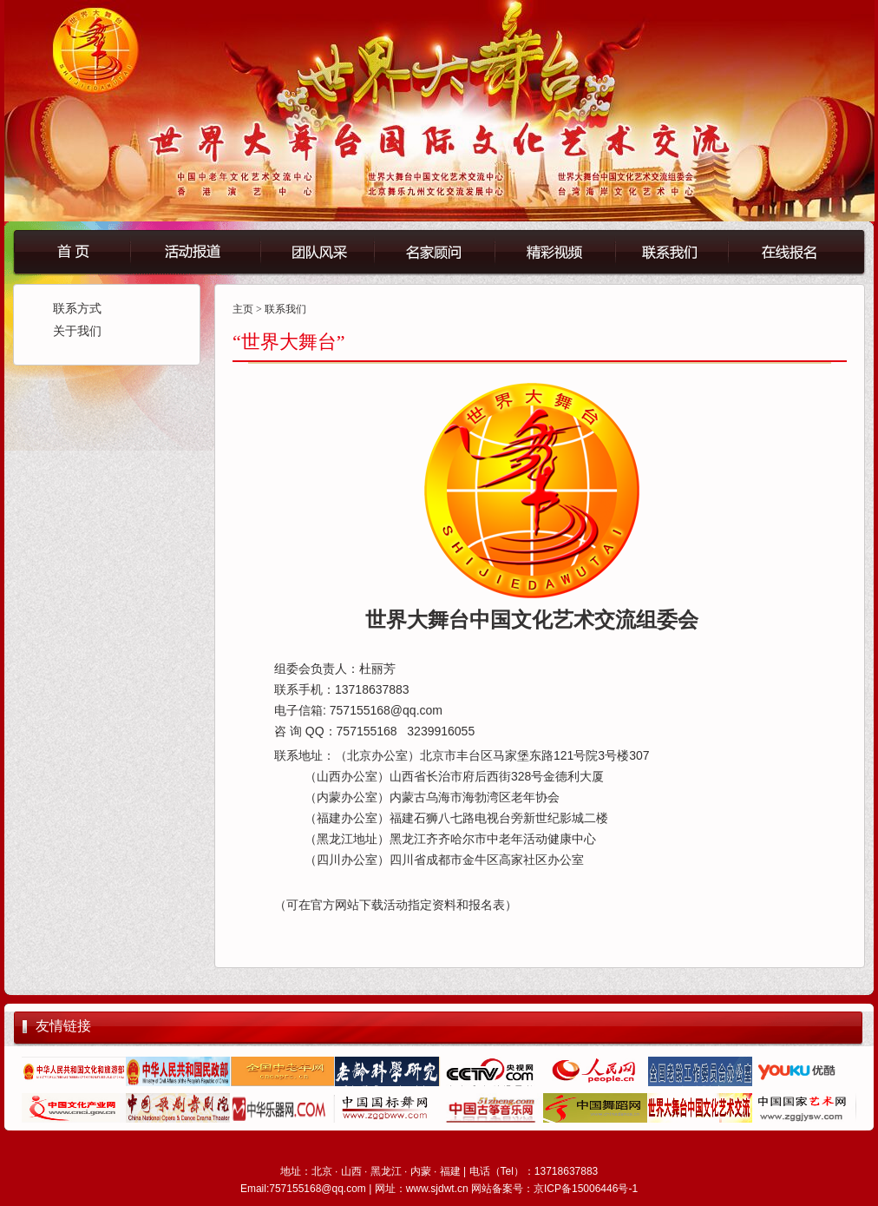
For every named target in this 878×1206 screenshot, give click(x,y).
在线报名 (808, 250)
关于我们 (77, 331)
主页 (243, 309)
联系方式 (77, 308)
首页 (71, 250)
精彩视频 (554, 250)
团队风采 (316, 250)
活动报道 (194, 250)
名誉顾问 (433, 250)
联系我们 (683, 250)
